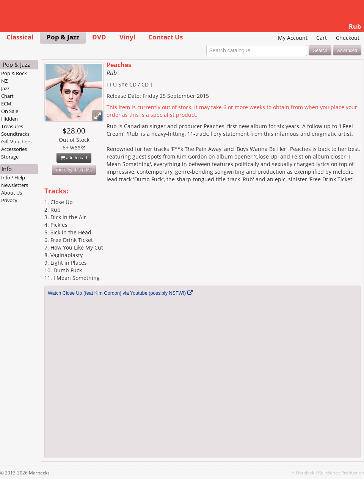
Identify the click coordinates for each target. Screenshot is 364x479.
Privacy (9, 200)
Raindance (329, 473)
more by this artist (74, 170)
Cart (321, 37)
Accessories (14, 149)
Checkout (347, 37)
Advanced (347, 50)
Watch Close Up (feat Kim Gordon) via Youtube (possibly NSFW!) (117, 293)
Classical (19, 37)
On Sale (9, 111)
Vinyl (127, 37)
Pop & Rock (14, 73)
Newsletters (14, 185)
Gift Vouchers (16, 141)
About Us (11, 192)
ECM (6, 103)
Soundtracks (15, 133)
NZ (4, 80)
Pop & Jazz (63, 37)
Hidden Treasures (12, 122)
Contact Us (165, 37)
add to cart (74, 157)
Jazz (5, 88)
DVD (99, 37)
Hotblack (305, 473)
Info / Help (13, 177)
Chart (7, 96)
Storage (10, 156)
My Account (293, 37)
